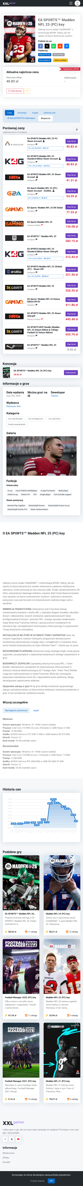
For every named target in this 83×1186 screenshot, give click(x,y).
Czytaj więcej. (38, 1181)
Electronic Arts (13, 406)
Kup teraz (72, 141)
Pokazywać (71, 373)
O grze (35, 113)
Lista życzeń (15, 91)
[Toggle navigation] (71, 3)
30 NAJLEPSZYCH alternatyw (21, 118)
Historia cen (49, 113)
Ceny (9, 113)
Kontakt (6, 1162)
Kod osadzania (45, 60)
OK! (51, 1181)
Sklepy (6, 1157)
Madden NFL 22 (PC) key (58, 997)
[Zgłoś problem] (27, 91)
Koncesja (22, 113)
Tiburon (54, 396)
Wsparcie (45, 118)
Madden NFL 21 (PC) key (58, 1081)
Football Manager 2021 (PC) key (20, 1081)
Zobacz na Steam (61, 60)
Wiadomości (9, 1153)
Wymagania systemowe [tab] (16, 710)
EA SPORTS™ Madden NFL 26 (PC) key (19, 913)
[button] (77, 3)
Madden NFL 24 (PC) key (58, 913)
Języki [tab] (36, 710)
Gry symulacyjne (15, 419)
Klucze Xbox (59, 54)
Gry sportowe (54, 419)
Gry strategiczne (35, 419)
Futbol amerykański (17, 424)
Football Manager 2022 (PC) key (20, 997)
